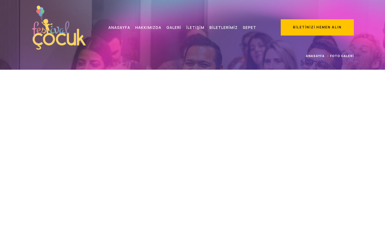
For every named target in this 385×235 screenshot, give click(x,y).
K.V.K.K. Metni (281, 226)
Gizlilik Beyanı (342, 226)
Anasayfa (315, 55)
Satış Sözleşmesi (251, 226)
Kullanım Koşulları (311, 226)
